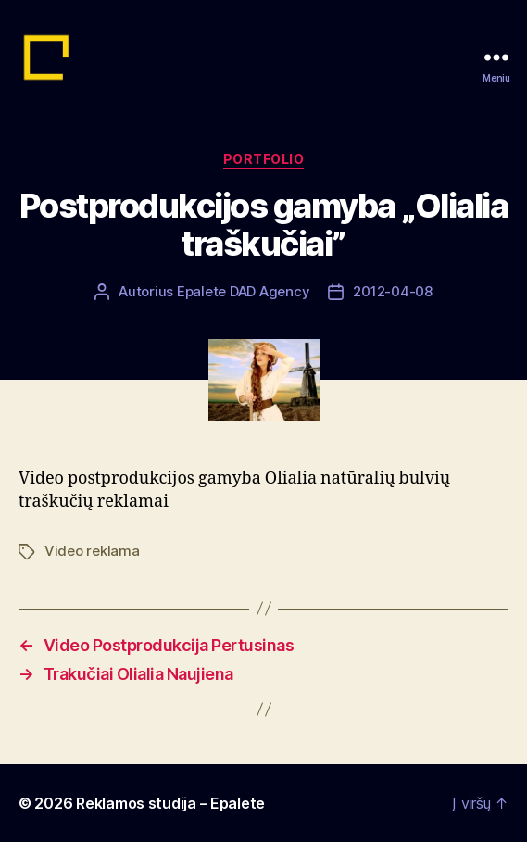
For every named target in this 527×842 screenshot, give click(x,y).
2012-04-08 (392, 291)
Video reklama (92, 550)
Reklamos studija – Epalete (170, 803)
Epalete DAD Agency (243, 291)
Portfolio (264, 159)
